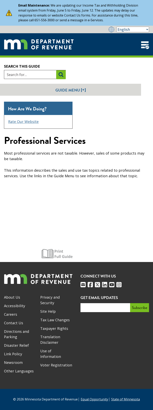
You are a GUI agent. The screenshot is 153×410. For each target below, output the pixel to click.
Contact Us (13, 322)
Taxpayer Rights (54, 328)
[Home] (39, 44)
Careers (10, 314)
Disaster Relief (16, 345)
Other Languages (19, 371)
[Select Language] (133, 29)
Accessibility (14, 305)
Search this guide (22, 66)
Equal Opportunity (94, 399)
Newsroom (13, 362)
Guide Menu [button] (70, 90)
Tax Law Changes (55, 319)
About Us (12, 297)
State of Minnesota (125, 399)
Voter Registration (56, 365)
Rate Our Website (23, 121)
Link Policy (13, 354)
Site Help (48, 311)
